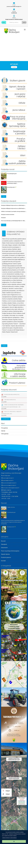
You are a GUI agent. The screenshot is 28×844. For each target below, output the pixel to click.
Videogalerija (4, 433)
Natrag (4, 345)
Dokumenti (4, 547)
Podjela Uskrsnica (11, 507)
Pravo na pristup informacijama (10, 551)
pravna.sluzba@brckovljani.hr (14, 6)
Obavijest (3, 217)
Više (4, 196)
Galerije (3, 430)
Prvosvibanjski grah (12, 173)
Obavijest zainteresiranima (7, 214)
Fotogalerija (4, 428)
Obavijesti (4, 544)
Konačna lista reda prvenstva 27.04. (10, 395)
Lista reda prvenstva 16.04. (8, 400)
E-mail (14, 4)
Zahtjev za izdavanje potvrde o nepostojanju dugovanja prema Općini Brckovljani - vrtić (12, 406)
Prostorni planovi (6, 557)
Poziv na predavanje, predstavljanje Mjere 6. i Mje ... (13, 220)
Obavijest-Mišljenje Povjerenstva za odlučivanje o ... (13, 205)
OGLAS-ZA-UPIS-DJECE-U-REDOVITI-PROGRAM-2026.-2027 (11, 413)
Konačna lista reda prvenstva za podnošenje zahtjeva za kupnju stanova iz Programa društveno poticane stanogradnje (13, 522)
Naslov (3, 22)
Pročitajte (14, 67)
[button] (9, 838)
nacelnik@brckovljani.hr (8, 480)
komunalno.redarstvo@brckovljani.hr (11, 487)
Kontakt (3, 560)
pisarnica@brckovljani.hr (8, 478)
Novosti (3, 541)
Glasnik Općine (5, 554)
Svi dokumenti (6, 418)
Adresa (14, 17)
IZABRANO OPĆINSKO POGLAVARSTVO (15, 233)
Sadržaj (24, 22)
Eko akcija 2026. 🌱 (11, 187)
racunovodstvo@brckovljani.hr (9, 482)
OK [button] (14, 841)
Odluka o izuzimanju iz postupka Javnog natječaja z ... (14, 211)
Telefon (14, 11)
